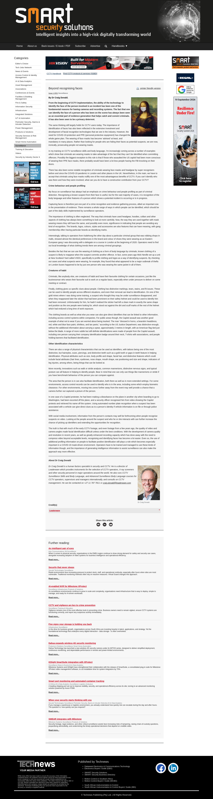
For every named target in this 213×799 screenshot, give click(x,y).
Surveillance (20, 146)
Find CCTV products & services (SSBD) (80, 73)
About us (32, 46)
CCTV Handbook (54, 73)
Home (19, 46)
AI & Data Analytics (23, 81)
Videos (18, 153)
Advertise (95, 46)
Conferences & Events (24, 93)
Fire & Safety (20, 103)
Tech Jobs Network (23, 67)
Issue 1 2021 (53, 93)
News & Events (21, 71)
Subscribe (80, 46)
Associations (20, 89)
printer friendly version (148, 88)
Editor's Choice (21, 64)
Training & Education (24, 149)
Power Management (24, 128)
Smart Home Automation (26, 142)
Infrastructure (21, 110)
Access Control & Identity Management (26, 76)
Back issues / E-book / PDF (56, 46)
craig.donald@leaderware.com (117, 483)
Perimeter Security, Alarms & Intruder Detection (27, 123)
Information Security (24, 106)
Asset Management (23, 85)
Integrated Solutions (24, 114)
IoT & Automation (22, 118)
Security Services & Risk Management (25, 137)
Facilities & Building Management (23, 98)
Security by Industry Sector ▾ (27, 157)
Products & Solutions (24, 132)
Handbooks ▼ (120, 46)
